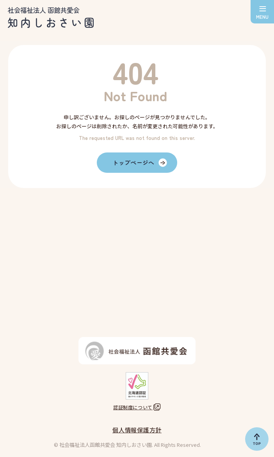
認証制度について (133, 407)
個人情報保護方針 (137, 430)
